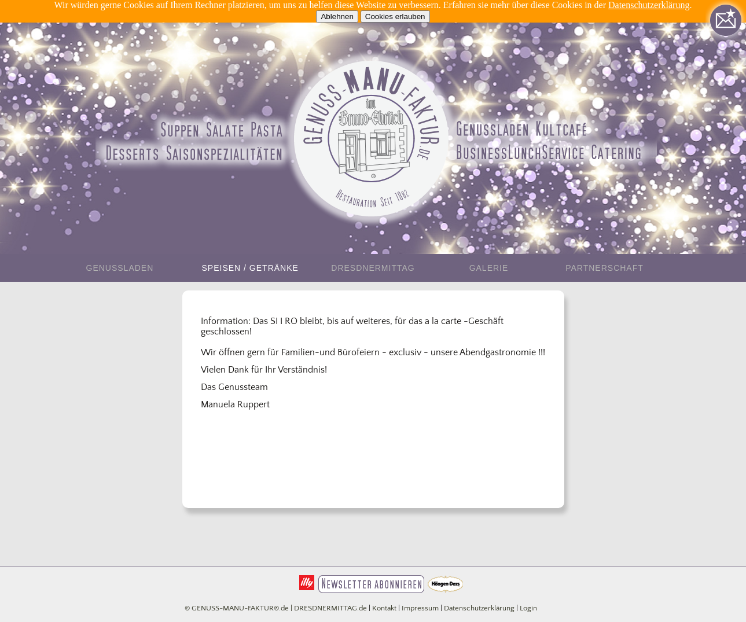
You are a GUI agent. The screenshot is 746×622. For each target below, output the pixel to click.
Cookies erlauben (395, 16)
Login (528, 608)
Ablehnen (337, 16)
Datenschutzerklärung (648, 5)
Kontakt (384, 608)
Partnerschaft (604, 268)
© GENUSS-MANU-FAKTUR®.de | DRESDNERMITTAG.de (276, 608)
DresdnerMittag (372, 268)
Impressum (420, 608)
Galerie (489, 268)
